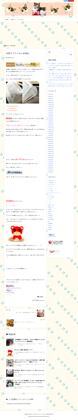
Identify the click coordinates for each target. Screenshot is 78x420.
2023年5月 (50, 165)
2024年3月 (50, 145)
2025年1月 (50, 125)
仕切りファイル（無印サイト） (16, 125)
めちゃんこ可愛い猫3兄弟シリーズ (23, 349)
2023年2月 (50, 172)
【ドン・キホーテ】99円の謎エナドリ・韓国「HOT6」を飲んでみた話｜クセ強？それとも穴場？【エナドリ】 (60, 79)
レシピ (49, 203)
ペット (49, 201)
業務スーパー (51, 211)
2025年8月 (50, 110)
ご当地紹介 (50, 182)
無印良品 (9, 118)
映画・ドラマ (51, 205)
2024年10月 (51, 131)
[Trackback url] (25, 403)
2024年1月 (50, 149)
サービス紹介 (51, 196)
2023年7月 (50, 161)
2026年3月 (50, 96)
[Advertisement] (39, 32)
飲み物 (49, 227)
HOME (7, 45)
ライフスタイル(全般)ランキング (55, 244)
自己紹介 (50, 217)
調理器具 (50, 223)
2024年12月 (51, 127)
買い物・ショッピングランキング (13, 287)
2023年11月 (51, 153)
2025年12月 (51, 102)
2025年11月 (51, 104)
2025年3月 (50, 121)
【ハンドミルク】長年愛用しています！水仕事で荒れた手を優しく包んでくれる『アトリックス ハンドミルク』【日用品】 (29, 382)
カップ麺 (50, 190)
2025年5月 (50, 117)
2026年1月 (50, 100)
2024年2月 (50, 147)
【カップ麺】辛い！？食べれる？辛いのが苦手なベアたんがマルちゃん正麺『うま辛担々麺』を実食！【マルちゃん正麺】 (60, 65)
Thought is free (46, 416)
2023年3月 (50, 170)
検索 (49, 52)
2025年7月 (50, 112)
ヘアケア (50, 199)
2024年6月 (50, 139)
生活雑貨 (13, 45)
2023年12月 (51, 151)
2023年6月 (50, 163)
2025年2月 (50, 123)
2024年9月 (50, 133)
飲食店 (49, 229)
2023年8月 (50, 159)
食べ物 (49, 225)
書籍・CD (50, 207)
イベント (50, 186)
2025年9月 (50, 108)
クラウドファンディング (54, 192)
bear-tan (42, 300)
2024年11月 (51, 129)
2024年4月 (50, 143)
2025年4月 (50, 119)
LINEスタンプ (51, 180)
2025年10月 (51, 106)
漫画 (49, 213)
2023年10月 (51, 155)
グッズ (49, 194)
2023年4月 (50, 167)
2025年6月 (50, 114)
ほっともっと (51, 184)
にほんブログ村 (10, 292)
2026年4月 (50, 94)
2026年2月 (50, 98)
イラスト (50, 188)
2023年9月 (50, 157)
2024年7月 (50, 137)
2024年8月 (50, 135)
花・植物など (51, 219)
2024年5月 (50, 141)
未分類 (49, 209)
